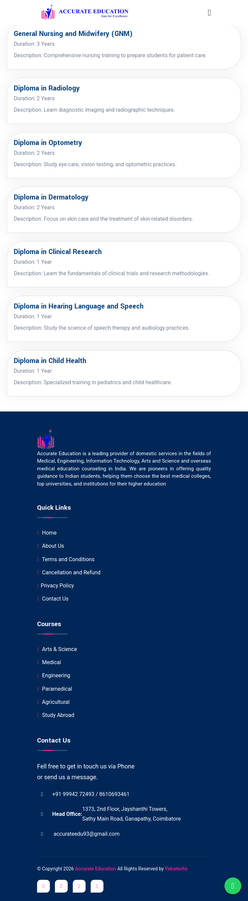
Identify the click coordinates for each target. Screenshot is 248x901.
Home (47, 533)
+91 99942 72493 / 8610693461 (83, 794)
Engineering (53, 675)
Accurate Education (96, 868)
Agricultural (53, 702)
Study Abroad (55, 715)
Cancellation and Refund (68, 572)
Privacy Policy (55, 585)
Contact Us (52, 599)
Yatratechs (176, 868)
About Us (50, 546)
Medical (49, 662)
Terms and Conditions (66, 559)
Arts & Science (57, 649)
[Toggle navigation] (209, 12)
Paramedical (54, 689)
